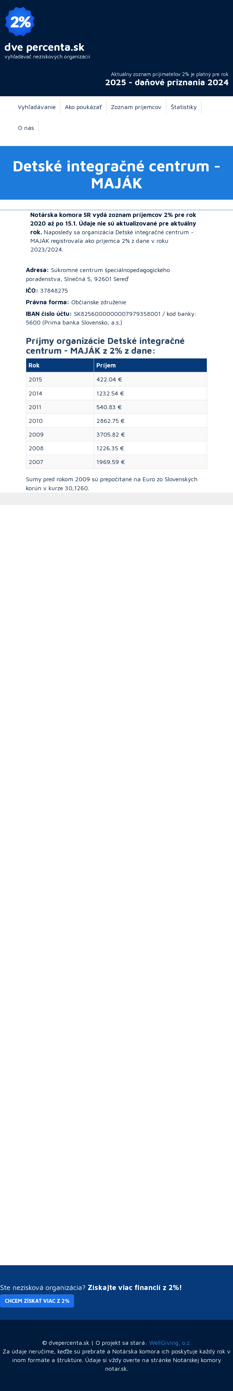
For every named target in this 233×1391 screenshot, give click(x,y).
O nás (26, 127)
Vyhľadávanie (37, 106)
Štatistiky (184, 106)
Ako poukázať (83, 106)
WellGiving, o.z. (170, 1342)
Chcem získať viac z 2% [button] (37, 1301)
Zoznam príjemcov (136, 106)
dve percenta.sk (44, 46)
